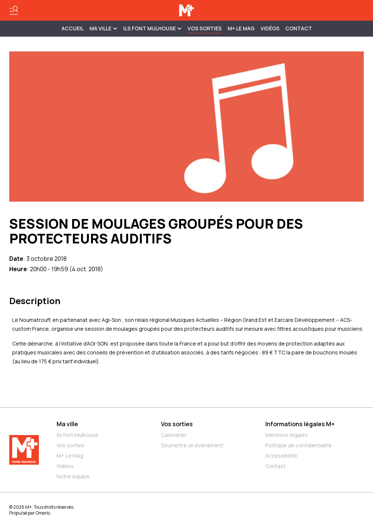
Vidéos (270, 28)
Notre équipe (73, 476)
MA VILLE (103, 28)
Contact (298, 28)
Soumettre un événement (192, 445)
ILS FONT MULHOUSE (152, 28)
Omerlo (43, 513)
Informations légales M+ (300, 424)
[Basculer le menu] (13, 10)
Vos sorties (205, 28)
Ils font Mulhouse (77, 434)
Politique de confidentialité (298, 445)
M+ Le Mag (241, 28)
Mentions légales (286, 434)
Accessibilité (281, 455)
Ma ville (67, 424)
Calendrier (173, 434)
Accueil (72, 28)
